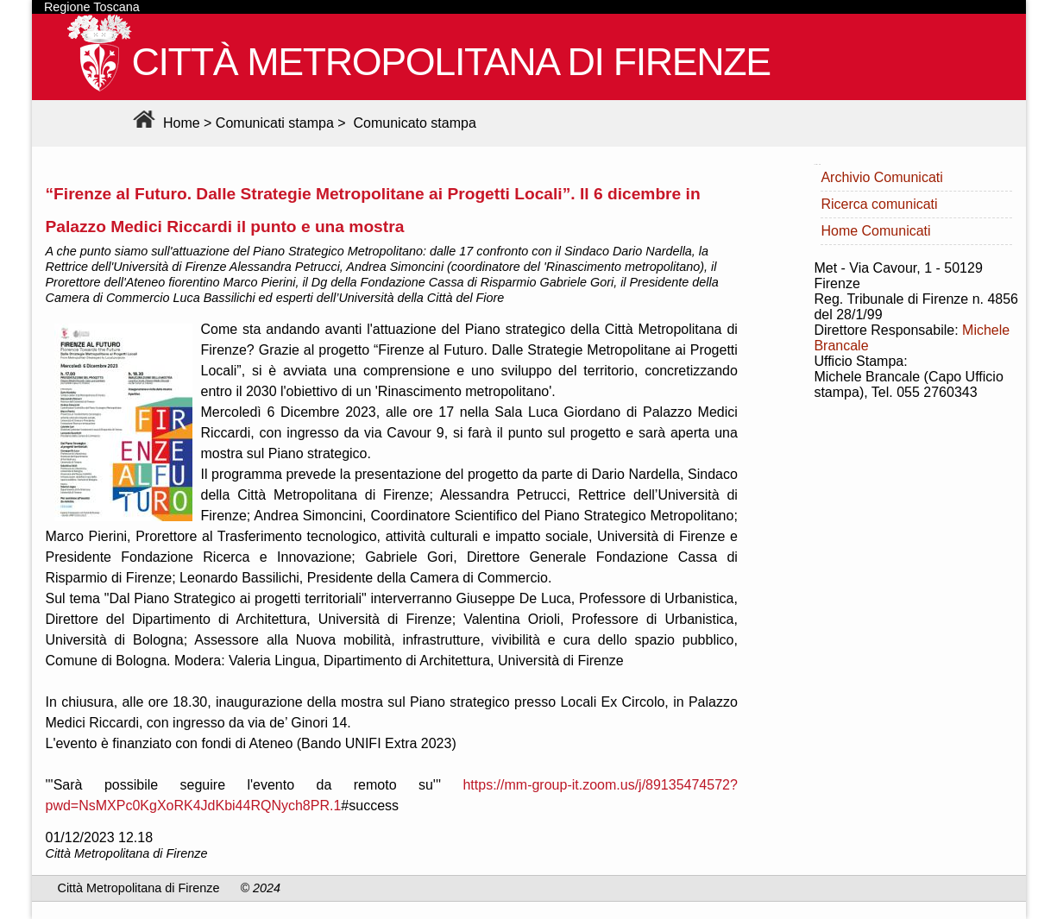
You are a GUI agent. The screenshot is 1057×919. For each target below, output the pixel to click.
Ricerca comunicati (879, 204)
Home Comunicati (875, 230)
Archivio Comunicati (881, 177)
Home (164, 123)
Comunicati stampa (275, 123)
